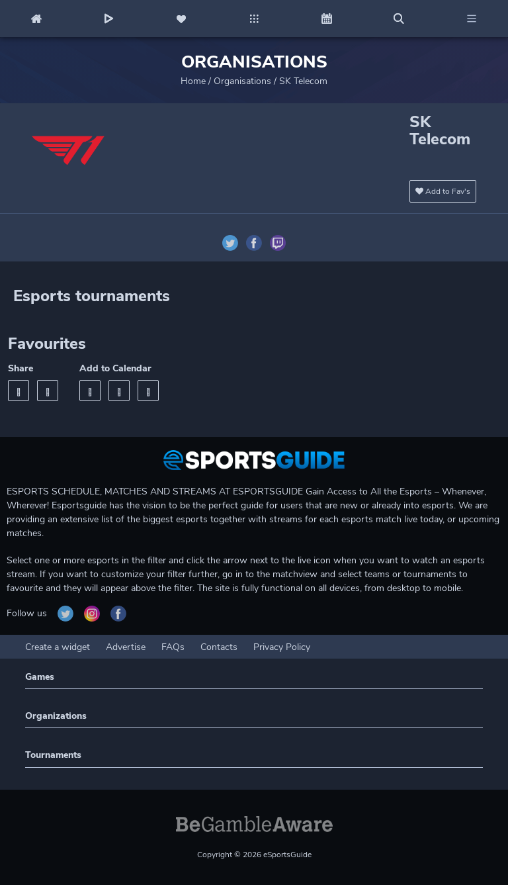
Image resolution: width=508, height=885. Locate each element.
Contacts (218, 647)
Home (193, 81)
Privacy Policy (281, 647)
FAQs (173, 647)
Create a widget (57, 647)
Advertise (126, 647)
